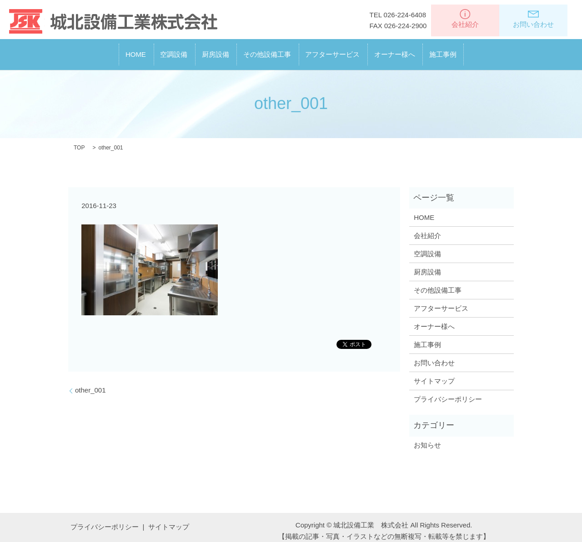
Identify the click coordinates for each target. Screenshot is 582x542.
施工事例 (490, 51)
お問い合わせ (533, 18)
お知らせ (427, 438)
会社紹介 (465, 18)
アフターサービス (348, 51)
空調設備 (142, 51)
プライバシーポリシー (448, 392)
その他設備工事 (267, 51)
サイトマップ (434, 374)
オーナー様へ (426, 51)
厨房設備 (199, 51)
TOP (79, 141)
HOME (88, 51)
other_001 (90, 383)
